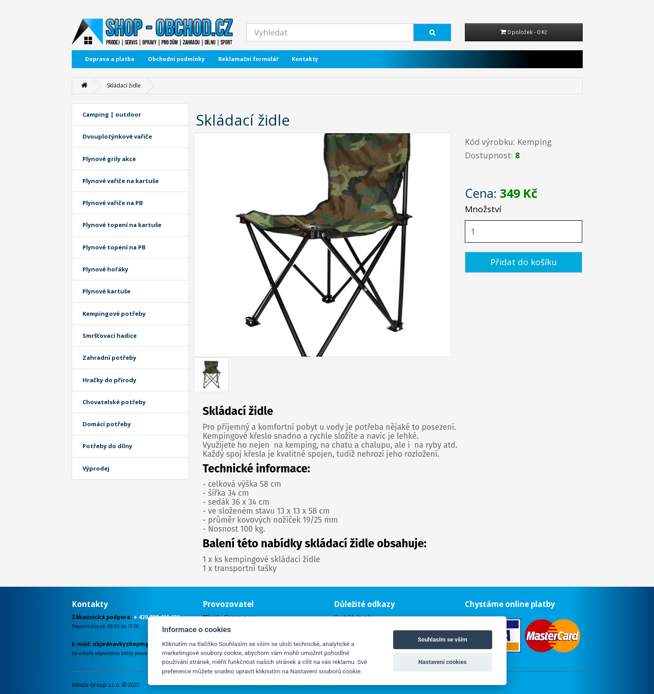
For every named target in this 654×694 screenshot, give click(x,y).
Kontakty (305, 59)
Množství (483, 209)
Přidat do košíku (523, 262)
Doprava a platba (109, 59)
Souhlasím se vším (443, 639)
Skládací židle (124, 85)
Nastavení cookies (442, 662)
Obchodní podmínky (176, 59)
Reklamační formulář (248, 59)
